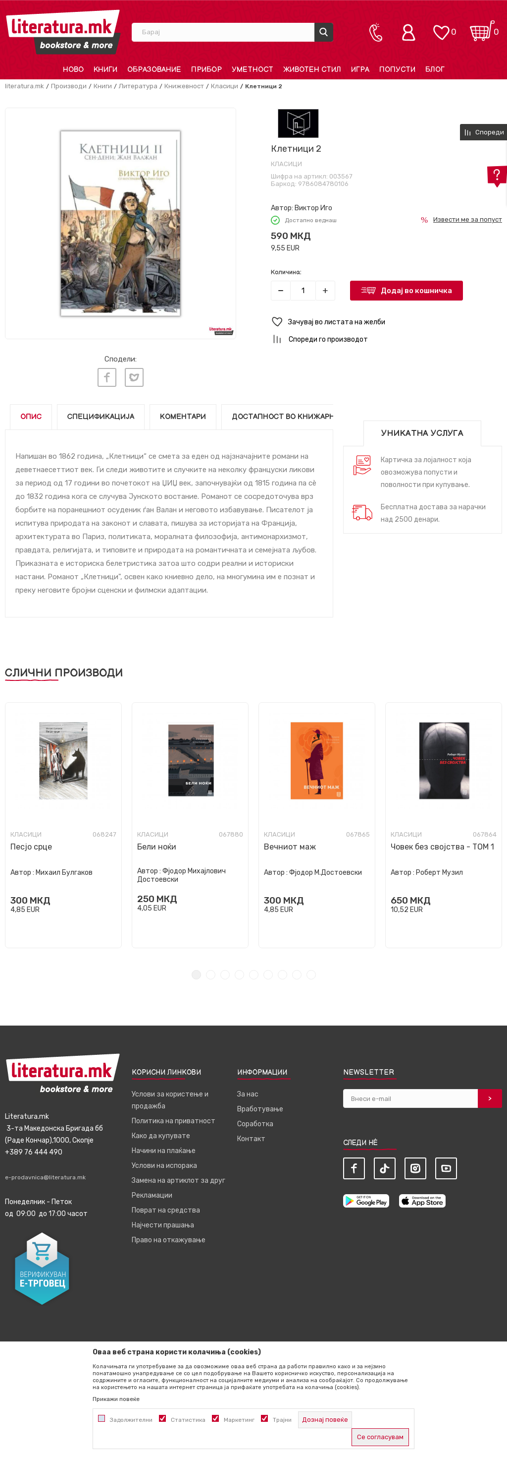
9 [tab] (311, 974)
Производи (69, 86)
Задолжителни (131, 1420)
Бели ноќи (156, 847)
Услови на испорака (164, 1165)
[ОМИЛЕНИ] (441, 27)
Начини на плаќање (164, 1151)
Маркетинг (239, 1420)
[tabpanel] (63, 825)
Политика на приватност (173, 1121)
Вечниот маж (290, 847)
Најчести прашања (163, 1225)
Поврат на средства (166, 1210)
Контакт (251, 1139)
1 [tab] (196, 974)
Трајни (282, 1420)
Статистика (188, 1420)
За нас (247, 1094)
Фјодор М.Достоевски (325, 872)
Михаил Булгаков (64, 872)
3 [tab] (225, 974)
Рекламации (152, 1195)
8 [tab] (297, 974)
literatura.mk (24, 86)
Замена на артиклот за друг (178, 1180)
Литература (138, 86)
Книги (103, 86)
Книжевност (184, 86)
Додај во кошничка (416, 290)
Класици (224, 86)
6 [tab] (268, 974)
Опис (31, 417)
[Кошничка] (482, 27)
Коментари (183, 417)
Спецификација (100, 417)
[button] (386, 322)
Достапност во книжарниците (296, 417)
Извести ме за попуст (467, 219)
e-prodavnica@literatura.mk (45, 1177)
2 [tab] (210, 974)
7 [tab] (282, 974)
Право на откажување (168, 1240)
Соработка (255, 1124)
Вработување (260, 1109)
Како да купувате (161, 1136)
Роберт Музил (439, 872)
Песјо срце (31, 847)
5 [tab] (253, 974)
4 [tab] (239, 974)
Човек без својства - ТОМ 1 (442, 847)
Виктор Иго (313, 208)
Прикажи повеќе (116, 1399)
